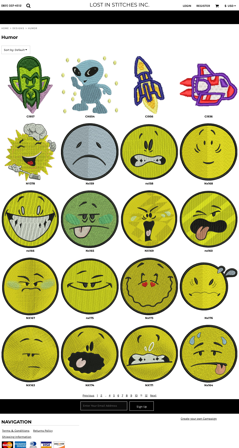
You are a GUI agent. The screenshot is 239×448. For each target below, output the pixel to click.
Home (5, 28)
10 (136, 395)
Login (187, 5)
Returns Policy (43, 430)
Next (153, 395)
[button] (28, 5)
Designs (18, 28)
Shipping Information (16, 436)
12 (146, 395)
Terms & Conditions (15, 430)
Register (203, 5)
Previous (88, 395)
